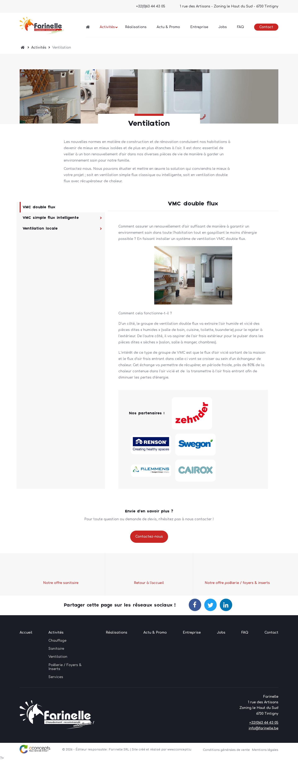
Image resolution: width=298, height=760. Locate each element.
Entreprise (199, 27)
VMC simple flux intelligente (51, 217)
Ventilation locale (40, 228)
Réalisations (136, 27)
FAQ (240, 27)
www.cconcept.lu (179, 749)
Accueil (26, 632)
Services (55, 677)
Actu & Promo (168, 27)
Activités (107, 27)
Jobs (222, 27)
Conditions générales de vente (226, 750)
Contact (266, 27)
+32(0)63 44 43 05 (150, 6)
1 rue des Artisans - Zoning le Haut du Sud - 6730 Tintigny (229, 6)
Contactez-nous (149, 536)
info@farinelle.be (263, 728)
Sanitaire (56, 649)
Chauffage (57, 641)
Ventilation (57, 657)
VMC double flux (39, 207)
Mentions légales (265, 750)
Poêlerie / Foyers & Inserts (65, 667)
